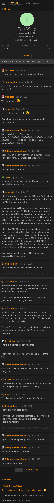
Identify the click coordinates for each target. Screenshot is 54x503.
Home (39, 490)
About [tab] (46, 61)
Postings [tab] (36, 61)
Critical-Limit (11, 264)
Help (33, 490)
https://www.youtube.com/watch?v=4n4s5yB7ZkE (25, 273)
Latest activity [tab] (22, 61)
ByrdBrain (10, 341)
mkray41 (9, 109)
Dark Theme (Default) (12, 486)
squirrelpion (11, 82)
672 (6, 48)
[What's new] (45, 3)
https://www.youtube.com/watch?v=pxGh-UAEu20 (26, 428)
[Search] (50, 3)
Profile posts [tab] (7, 61)
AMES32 (9, 379)
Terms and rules (8, 490)
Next (29, 470)
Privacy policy (23, 490)
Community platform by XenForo (23, 495)
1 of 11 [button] (19, 470)
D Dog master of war (15, 130)
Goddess (9, 70)
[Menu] (4, 3)
